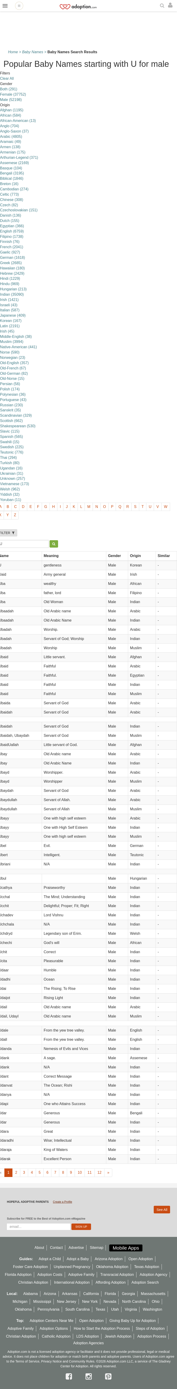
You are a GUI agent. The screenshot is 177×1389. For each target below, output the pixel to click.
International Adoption (72, 1282)
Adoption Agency (153, 1275)
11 (90, 1172)
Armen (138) (10, 147)
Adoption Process (151, 1336)
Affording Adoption (111, 1282)
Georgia (128, 1294)
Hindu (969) (9, 284)
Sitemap (96, 1248)
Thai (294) (8, 458)
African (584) (10, 115)
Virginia (131, 1309)
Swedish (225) (12, 447)
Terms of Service (27, 1361)
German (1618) (12, 258)
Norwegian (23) (12, 358)
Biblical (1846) (11, 178)
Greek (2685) (11, 263)
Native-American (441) (18, 347)
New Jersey (66, 1301)
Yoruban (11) (10, 500)
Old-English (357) (14, 363)
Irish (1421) (9, 300)
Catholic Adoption (56, 1336)
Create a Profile (62, 1201)
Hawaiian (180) (12, 268)
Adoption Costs (49, 1275)
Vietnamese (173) (14, 484)
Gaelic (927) (10, 252)
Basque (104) (11, 168)
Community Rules (81, 1361)
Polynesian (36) (13, 394)
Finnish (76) (9, 242)
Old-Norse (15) (12, 378)
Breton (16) (9, 184)
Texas (100, 1309)
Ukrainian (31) (11, 473)
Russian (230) (11, 405)
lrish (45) (7, 331)
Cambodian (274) (14, 189)
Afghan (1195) (11, 110)
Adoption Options (54, 1328)
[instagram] (90, 1376)
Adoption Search (145, 1282)
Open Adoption (140, 1259)
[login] (171, 5)
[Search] (162, 6)
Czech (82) (9, 205)
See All (161, 1210)
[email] (38, 1227)
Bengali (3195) (12, 173)
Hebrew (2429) (12, 273)
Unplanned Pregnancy (72, 1267)
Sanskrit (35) (10, 410)
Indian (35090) (12, 294)
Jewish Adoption (118, 1336)
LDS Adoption (87, 1336)
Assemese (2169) (14, 163)
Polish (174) (10, 389)
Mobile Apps (126, 1247)
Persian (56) (10, 384)
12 (99, 1172)
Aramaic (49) (10, 142)
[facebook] (70, 1376)
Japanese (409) (13, 315)
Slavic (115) (9, 431)
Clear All (7, 78)
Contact (56, 1248)
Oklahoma (23, 1309)
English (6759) (12, 231)
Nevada (109, 1301)
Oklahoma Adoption (112, 1267)
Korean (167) (10, 321)
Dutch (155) (9, 221)
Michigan (20, 1301)
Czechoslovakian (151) (19, 210)
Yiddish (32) (10, 494)
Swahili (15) (9, 442)
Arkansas (69, 1294)
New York (90, 1301)
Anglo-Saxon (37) (14, 131)
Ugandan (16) (11, 468)
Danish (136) (10, 215)
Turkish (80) (10, 463)
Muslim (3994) (11, 342)
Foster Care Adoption (30, 1267)
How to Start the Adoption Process (102, 1328)
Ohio (155, 1301)
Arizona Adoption (109, 1259)
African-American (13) (18, 121)
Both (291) (8, 89)
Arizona (50, 1294)
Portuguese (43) (13, 400)
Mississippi (42, 1301)
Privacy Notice (51, 1361)
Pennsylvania (48, 1309)
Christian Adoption (33, 1282)
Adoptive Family (81, 1275)
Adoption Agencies (88, 1343)
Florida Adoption (18, 1275)
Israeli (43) (9, 305)
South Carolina (77, 1309)
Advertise (76, 1248)
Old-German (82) (14, 373)
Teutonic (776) (11, 452)
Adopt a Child (50, 1259)
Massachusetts (153, 1294)
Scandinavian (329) (16, 415)
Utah (115, 1309)
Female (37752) (13, 94)
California (91, 1294)
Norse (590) (9, 352)
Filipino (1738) (11, 237)
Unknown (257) (12, 479)
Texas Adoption (146, 1267)
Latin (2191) (10, 326)
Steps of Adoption (150, 1328)
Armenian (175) (12, 152)
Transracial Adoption (117, 1275)
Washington (152, 1309)
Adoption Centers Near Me (51, 1321)
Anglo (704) (9, 126)
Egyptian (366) (12, 226)
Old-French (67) (13, 368)
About (39, 1248)
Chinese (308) (11, 200)
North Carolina (134, 1301)
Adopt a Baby (78, 1259)
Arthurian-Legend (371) (19, 157)
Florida (110, 1294)
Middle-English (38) (16, 337)
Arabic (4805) (11, 137)
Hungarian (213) (13, 289)
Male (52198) (11, 100)
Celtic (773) (9, 194)
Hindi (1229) (10, 278)
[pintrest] (108, 1376)
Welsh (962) (10, 489)
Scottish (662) (11, 421)
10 (80, 1172)
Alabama (30, 1294)
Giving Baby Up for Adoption (132, 1321)
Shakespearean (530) (17, 426)
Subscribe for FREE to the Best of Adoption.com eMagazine (46, 1218)
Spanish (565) (11, 437)
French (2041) (11, 247)
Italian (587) (10, 310)
